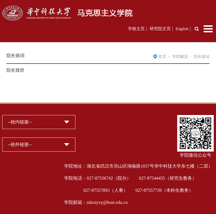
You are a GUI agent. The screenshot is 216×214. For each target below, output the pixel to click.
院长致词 (202, 57)
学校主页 (136, 28)
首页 (162, 57)
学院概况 (180, 57)
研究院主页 (160, 28)
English (182, 28)
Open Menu (208, 28)
